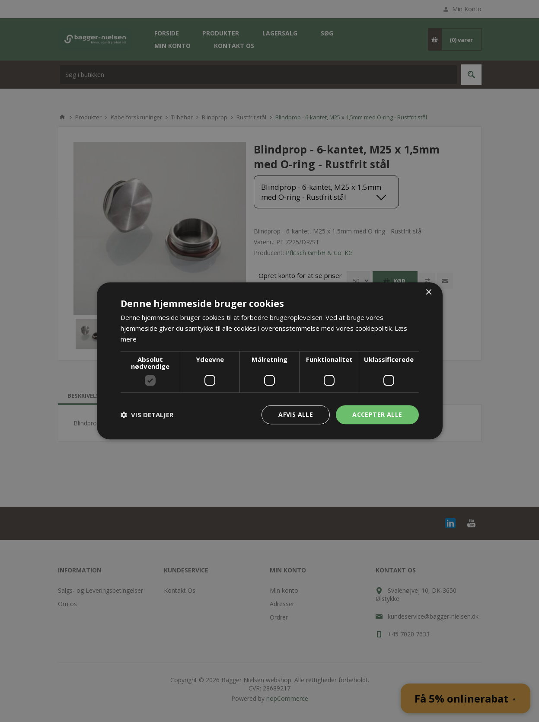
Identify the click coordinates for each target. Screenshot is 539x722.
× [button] (428, 292)
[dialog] (269, 361)
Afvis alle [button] (295, 414)
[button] (147, 415)
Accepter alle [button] (377, 414)
